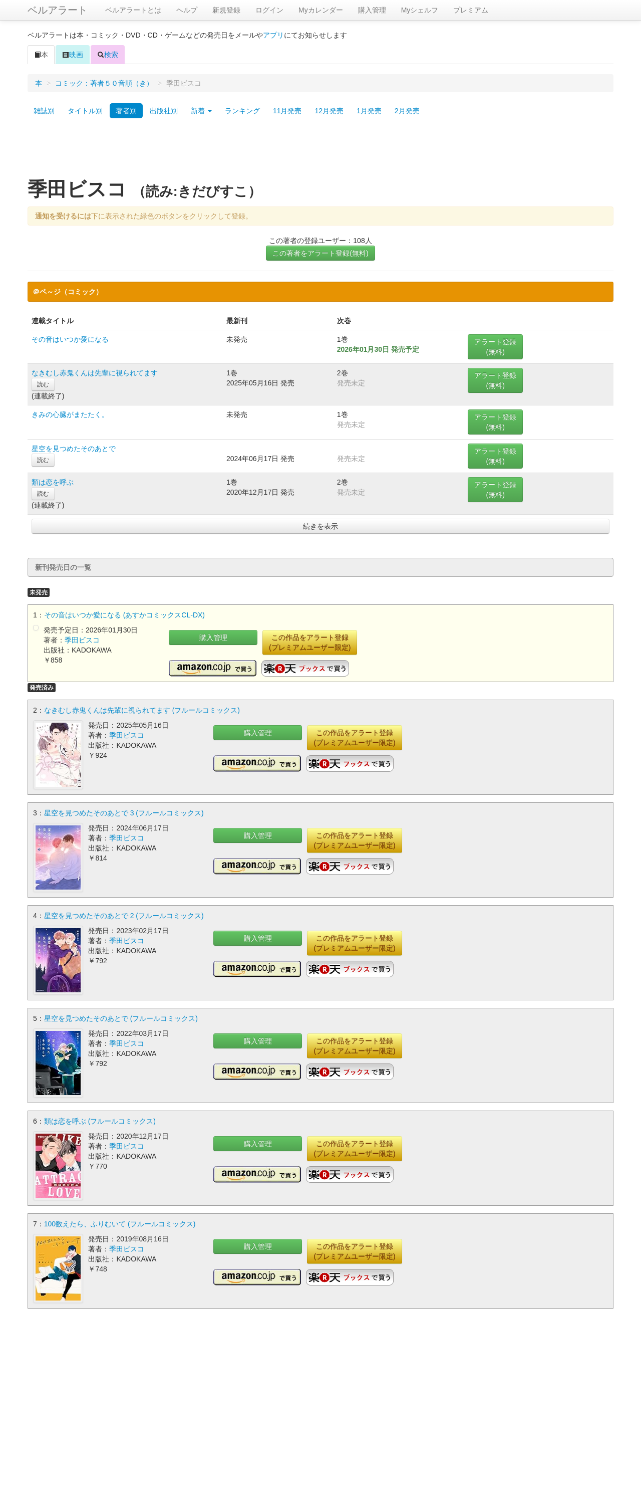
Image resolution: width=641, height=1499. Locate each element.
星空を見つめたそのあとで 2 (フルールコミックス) (124, 916)
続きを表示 (320, 526)
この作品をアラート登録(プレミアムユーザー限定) (310, 642)
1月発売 (369, 111)
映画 (72, 55)
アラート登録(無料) (495, 347)
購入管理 (372, 10)
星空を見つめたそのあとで (74, 449)
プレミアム (470, 10)
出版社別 (164, 111)
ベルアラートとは (133, 10)
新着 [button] (201, 111)
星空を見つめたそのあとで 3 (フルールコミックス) (124, 813)
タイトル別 (85, 111)
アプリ (273, 35)
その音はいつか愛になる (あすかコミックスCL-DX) (124, 615)
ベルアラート (58, 10)
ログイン (269, 10)
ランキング (242, 111)
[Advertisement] (320, 151)
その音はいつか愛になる (70, 339)
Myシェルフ (420, 10)
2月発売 (407, 111)
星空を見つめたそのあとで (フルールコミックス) (121, 1018)
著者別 (126, 111)
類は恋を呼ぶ (53, 482)
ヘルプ (186, 10)
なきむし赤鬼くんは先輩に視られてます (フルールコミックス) (142, 710)
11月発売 (287, 111)
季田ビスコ (82, 640)
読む (43, 384)
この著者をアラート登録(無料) (320, 253)
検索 (107, 55)
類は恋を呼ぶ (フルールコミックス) (100, 1121)
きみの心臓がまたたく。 (70, 414)
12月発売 (329, 111)
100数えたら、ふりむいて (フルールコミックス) (120, 1224)
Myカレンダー (320, 10)
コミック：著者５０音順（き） (104, 83)
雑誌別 (44, 111)
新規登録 (226, 10)
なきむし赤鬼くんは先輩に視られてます (95, 373)
